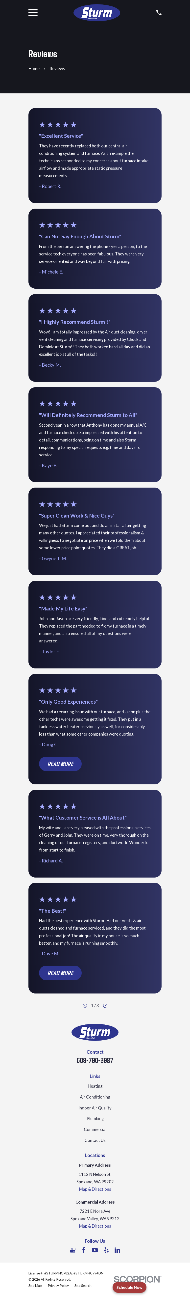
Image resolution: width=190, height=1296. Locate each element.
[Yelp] (106, 1250)
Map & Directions (95, 1189)
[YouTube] (95, 1250)
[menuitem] (35, 1285)
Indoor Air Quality (95, 1107)
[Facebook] (84, 1250)
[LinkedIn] (117, 1250)
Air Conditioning (95, 1097)
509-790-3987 (95, 1060)
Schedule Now (129, 1287)
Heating (95, 1086)
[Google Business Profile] (72, 1250)
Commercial (95, 1129)
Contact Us (95, 1140)
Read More (60, 763)
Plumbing (95, 1118)
